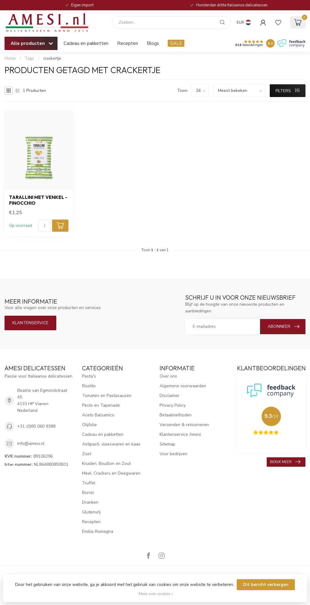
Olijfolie (89, 425)
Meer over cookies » (156, 593)
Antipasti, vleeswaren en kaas (111, 444)
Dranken (90, 502)
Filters (287, 91)
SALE (176, 43)
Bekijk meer (285, 461)
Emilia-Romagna (97, 531)
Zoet (86, 454)
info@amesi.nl (31, 443)
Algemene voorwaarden (183, 386)
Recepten (127, 43)
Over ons (168, 376)
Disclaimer (170, 395)
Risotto (89, 386)
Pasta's (89, 376)
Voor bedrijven (173, 454)
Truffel (88, 483)
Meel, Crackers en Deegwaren (111, 473)
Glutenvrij (91, 512)
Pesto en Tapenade (101, 405)
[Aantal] (44, 226)
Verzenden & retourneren (184, 425)
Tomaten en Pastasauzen (106, 395)
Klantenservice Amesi (180, 434)
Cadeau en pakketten (86, 43)
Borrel (88, 493)
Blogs (153, 43)
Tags (29, 58)
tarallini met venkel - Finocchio (38, 200)
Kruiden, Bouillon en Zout (106, 463)
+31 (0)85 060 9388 (36, 426)
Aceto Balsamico (98, 415)
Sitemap (167, 444)
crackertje (52, 58)
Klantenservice (30, 323)
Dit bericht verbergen (266, 584)
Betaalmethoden (176, 415)
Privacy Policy (173, 405)
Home (10, 58)
